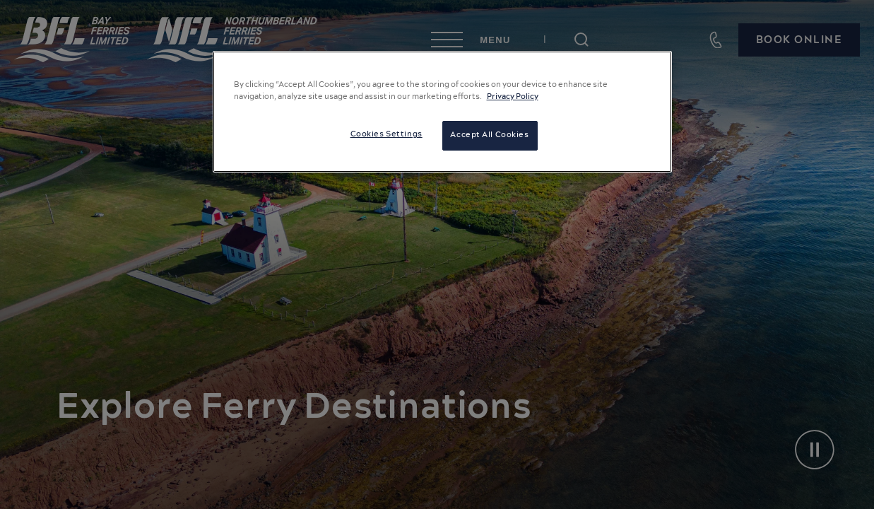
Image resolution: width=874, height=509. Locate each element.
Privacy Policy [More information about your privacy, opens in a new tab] (512, 97)
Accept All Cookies (489, 135)
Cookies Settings (386, 134)
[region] (442, 111)
